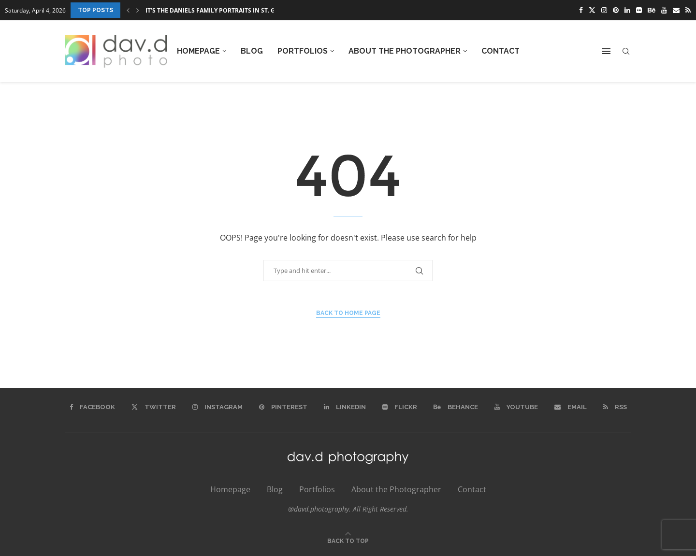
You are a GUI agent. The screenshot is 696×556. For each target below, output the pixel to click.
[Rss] (688, 10)
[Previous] (128, 10)
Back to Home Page (348, 313)
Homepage (198, 51)
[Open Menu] (606, 51)
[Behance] (651, 10)
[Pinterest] (615, 10)
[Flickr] (639, 10)
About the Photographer (404, 51)
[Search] (626, 51)
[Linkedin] (627, 10)
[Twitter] (592, 10)
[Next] (138, 10)
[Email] (676, 10)
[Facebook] (581, 10)
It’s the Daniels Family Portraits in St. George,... (223, 10)
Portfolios (302, 51)
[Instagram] (604, 10)
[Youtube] (664, 10)
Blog (252, 51)
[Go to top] (348, 540)
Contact (500, 51)
